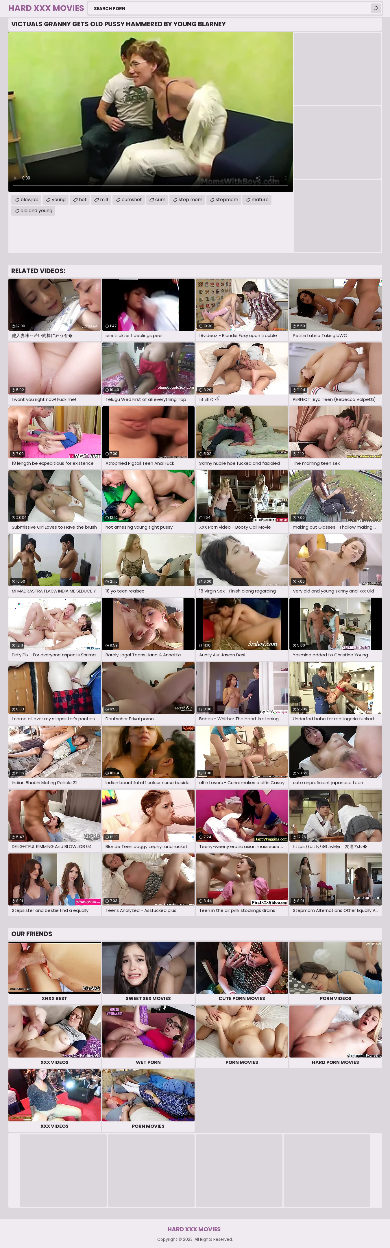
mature (260, 199)
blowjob (29, 199)
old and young (36, 210)
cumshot (132, 199)
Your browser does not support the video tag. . (150, 112)
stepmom (227, 199)
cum (160, 199)
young (59, 199)
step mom (190, 199)
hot (83, 199)
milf (104, 199)
